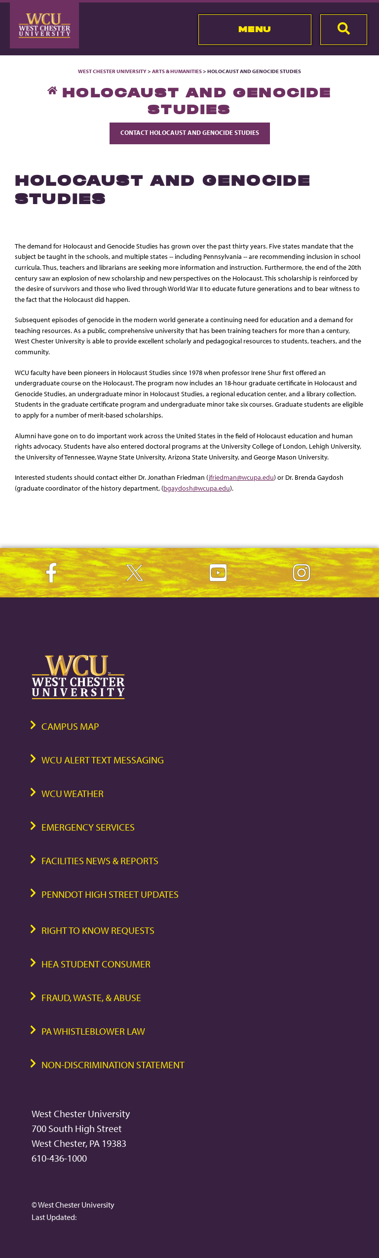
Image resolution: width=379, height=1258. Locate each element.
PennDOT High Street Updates (110, 894)
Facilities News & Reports (99, 860)
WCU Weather (72, 793)
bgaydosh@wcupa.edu (196, 488)
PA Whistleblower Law (93, 1031)
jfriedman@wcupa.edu (241, 477)
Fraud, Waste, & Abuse (91, 997)
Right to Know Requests (97, 930)
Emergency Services (88, 827)
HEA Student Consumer (96, 964)
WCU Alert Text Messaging (102, 760)
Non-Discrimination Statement (113, 1064)
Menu (254, 29)
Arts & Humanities (177, 71)
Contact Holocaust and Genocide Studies (189, 132)
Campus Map (70, 726)
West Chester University (112, 71)
